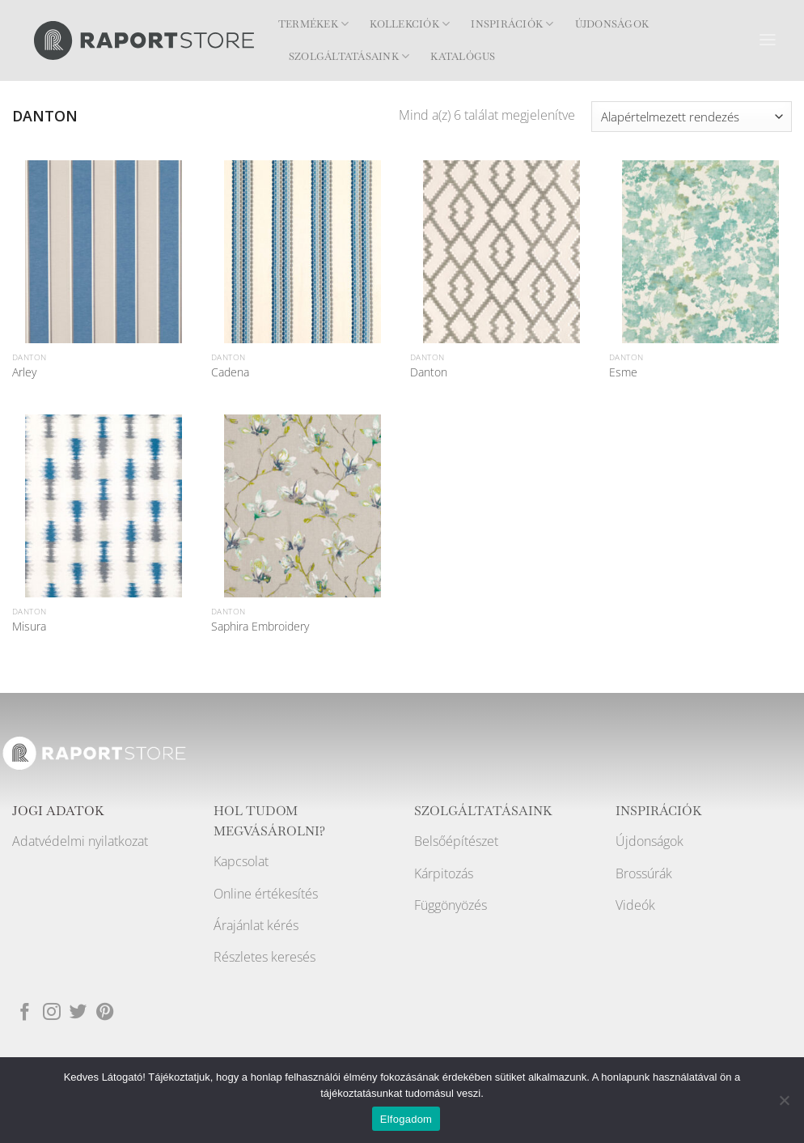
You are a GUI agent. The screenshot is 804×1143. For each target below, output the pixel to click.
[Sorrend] (691, 116)
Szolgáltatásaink (349, 56)
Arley (24, 372)
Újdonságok (612, 24)
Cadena (230, 372)
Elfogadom (406, 1119)
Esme (623, 372)
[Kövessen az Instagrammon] (52, 1011)
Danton (428, 372)
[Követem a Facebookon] (25, 1011)
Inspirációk (512, 24)
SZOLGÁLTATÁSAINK (483, 811)
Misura (29, 626)
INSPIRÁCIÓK (659, 811)
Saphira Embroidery (260, 626)
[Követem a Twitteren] (78, 1011)
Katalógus (462, 56)
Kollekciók (410, 24)
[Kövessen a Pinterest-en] (105, 1011)
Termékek (313, 24)
